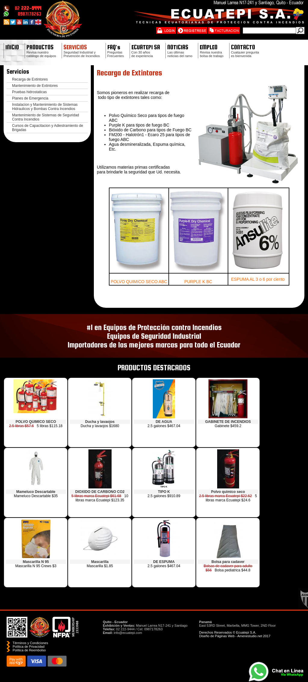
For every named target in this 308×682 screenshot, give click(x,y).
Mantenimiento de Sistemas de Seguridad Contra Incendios (45, 117)
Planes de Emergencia (30, 98)
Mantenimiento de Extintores (35, 86)
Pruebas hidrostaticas (29, 92)
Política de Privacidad (29, 646)
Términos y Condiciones (30, 643)
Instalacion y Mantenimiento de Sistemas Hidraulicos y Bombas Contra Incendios (45, 106)
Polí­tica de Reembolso (29, 650)
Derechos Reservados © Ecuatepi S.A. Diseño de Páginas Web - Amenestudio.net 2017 (234, 634)
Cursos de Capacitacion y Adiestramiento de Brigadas (47, 128)
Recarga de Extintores (30, 79)
